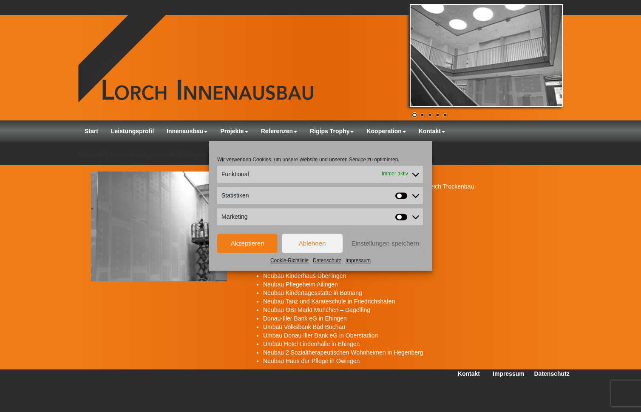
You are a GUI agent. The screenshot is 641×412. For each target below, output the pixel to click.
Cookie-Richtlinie (289, 260)
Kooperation (386, 131)
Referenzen (279, 131)
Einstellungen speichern (385, 243)
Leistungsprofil (132, 131)
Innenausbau (187, 131)
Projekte (234, 131)
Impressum (358, 260)
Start (91, 131)
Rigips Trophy (332, 131)
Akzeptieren (247, 243)
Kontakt (432, 131)
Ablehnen (312, 243)
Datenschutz (327, 260)
